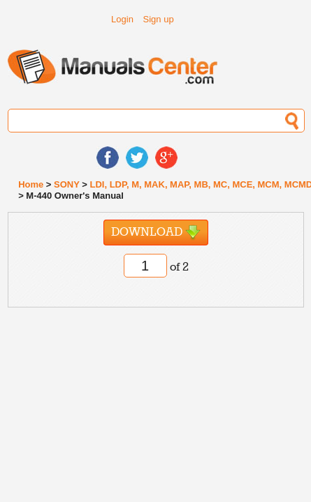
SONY (67, 184)
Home (30, 184)
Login (122, 19)
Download (156, 233)
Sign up (158, 19)
